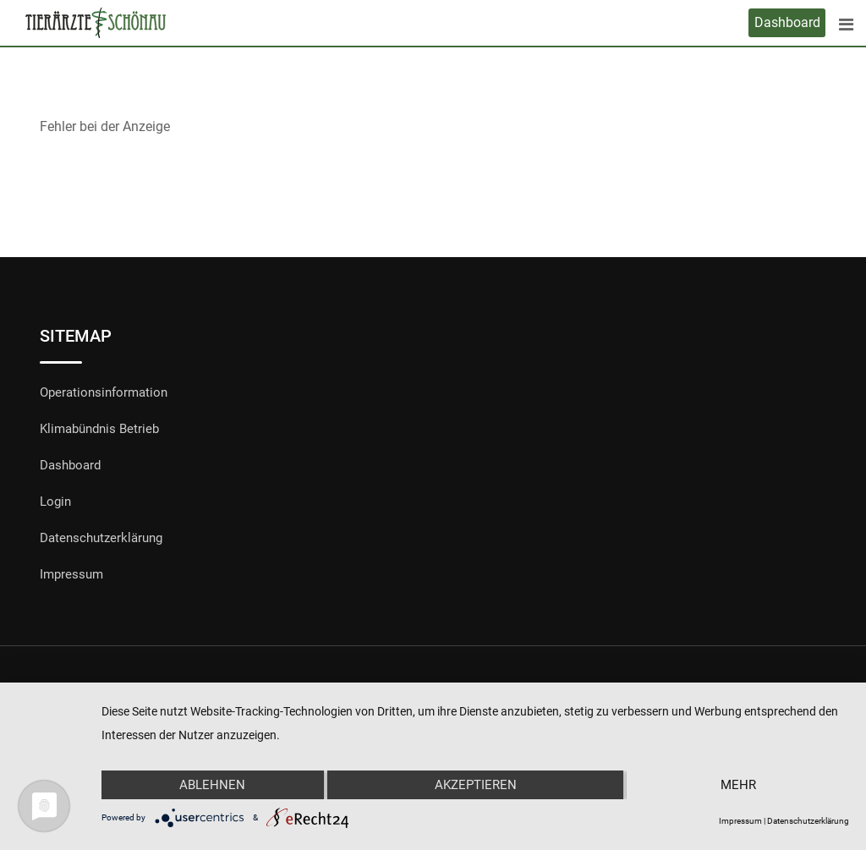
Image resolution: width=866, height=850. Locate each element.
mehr (738, 784)
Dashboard (787, 22)
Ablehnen (212, 784)
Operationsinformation (103, 392)
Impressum (71, 574)
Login (55, 501)
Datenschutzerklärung (101, 538)
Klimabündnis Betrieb (99, 428)
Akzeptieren (476, 784)
